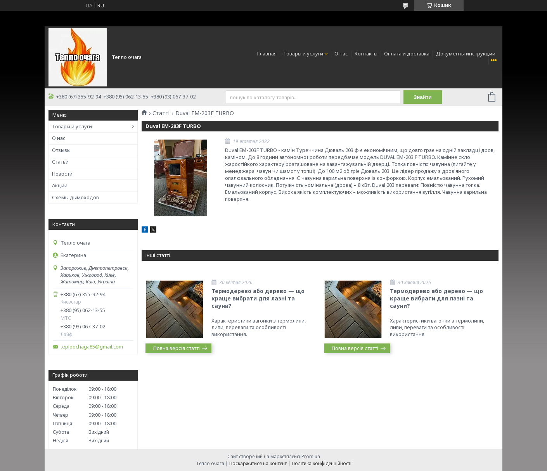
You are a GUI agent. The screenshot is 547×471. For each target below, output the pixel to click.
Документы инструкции (465, 53)
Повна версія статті (176, 348)
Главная (267, 53)
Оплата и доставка (406, 53)
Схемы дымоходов (75, 197)
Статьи (60, 161)
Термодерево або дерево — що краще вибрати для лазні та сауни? (258, 298)
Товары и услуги (303, 53)
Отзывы (61, 150)
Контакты (366, 53)
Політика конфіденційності (321, 463)
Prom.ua (310, 456)
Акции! (60, 185)
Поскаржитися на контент (258, 463)
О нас (341, 53)
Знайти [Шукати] (423, 97)
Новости (62, 173)
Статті (161, 113)
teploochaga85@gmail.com (92, 346)
